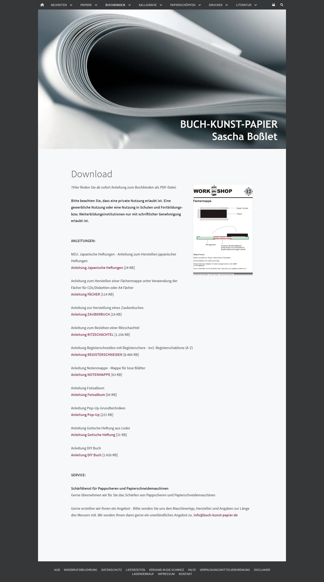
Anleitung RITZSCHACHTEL (92, 334)
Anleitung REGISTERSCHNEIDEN (97, 354)
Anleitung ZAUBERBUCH (90, 314)
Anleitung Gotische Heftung (93, 434)
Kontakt (185, 574)
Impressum (166, 574)
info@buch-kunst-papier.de (216, 515)
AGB (57, 570)
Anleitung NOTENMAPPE (90, 374)
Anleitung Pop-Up (85, 414)
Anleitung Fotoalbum (88, 394)
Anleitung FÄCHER (85, 294)
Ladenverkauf (143, 574)
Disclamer (262, 570)
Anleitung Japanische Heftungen (97, 267)
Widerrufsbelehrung (80, 570)
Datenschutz (111, 570)
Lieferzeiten (135, 570)
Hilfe (192, 570)
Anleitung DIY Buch (86, 455)
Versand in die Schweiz (166, 570)
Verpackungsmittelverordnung (225, 570)
